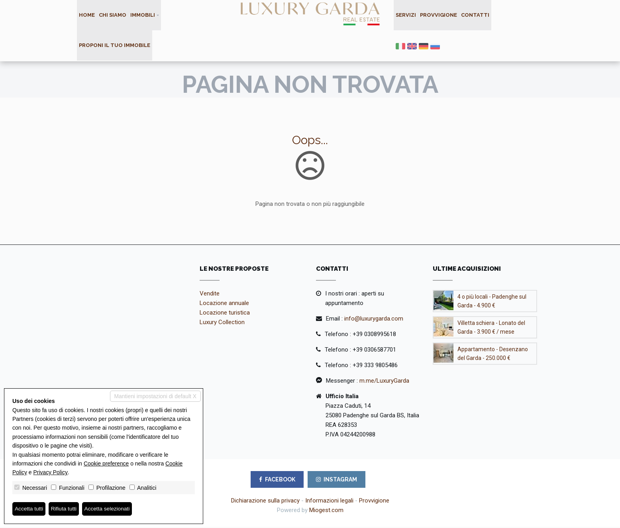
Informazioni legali (329, 501)
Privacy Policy (50, 472)
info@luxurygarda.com (373, 319)
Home (87, 15)
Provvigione (438, 15)
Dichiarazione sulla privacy (265, 501)
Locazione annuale (224, 304)
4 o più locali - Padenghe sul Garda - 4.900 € (491, 302)
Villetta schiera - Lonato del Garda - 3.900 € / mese (491, 328)
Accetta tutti (29, 509)
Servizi (406, 15)
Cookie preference (106, 463)
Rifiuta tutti (65, 509)
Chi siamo (112, 15)
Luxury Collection (222, 323)
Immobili (142, 15)
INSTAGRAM (336, 480)
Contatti (475, 15)
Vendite (210, 294)
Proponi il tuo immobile (114, 46)
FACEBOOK (277, 480)
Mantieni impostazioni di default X (154, 396)
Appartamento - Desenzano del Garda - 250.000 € (492, 354)
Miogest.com (326, 511)
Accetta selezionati (109, 509)
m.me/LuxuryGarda (384, 381)
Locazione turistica (225, 313)
